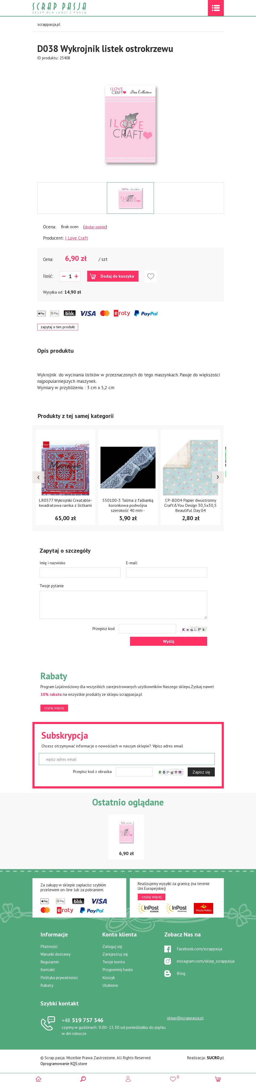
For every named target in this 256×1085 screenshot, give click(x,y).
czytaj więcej (54, 707)
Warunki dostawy (55, 954)
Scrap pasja (70, 8)
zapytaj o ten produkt (58, 326)
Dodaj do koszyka (117, 276)
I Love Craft (76, 238)
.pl (215, 1057)
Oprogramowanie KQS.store (63, 1063)
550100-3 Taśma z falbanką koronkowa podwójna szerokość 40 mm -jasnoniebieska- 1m (127, 508)
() (173, 1076)
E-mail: (132, 562)
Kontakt (47, 969)
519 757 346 (82, 1020)
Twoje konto (113, 961)
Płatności (48, 946)
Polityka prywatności (59, 977)
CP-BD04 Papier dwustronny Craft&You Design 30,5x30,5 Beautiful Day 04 (190, 505)
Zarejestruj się (115, 954)
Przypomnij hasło (117, 969)
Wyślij (168, 641)
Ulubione (110, 985)
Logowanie (128, 1079)
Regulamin (49, 961)
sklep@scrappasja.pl (185, 1018)
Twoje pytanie (52, 585)
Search (83, 1079)
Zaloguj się (112, 946)
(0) (218, 1079)
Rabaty (46, 985)
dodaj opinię (95, 226)
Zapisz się (201, 772)
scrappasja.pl (48, 24)
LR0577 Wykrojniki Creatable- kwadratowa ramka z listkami (65, 503)
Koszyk (108, 977)
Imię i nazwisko (52, 562)
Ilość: (48, 276)
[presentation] (38, 477)
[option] (130, 121)
